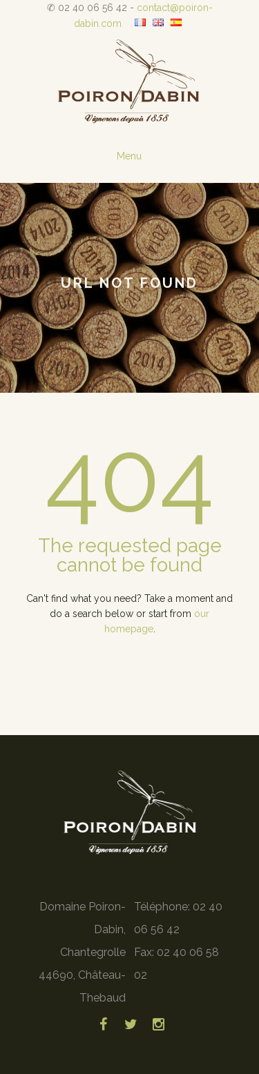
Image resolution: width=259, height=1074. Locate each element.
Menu (129, 156)
